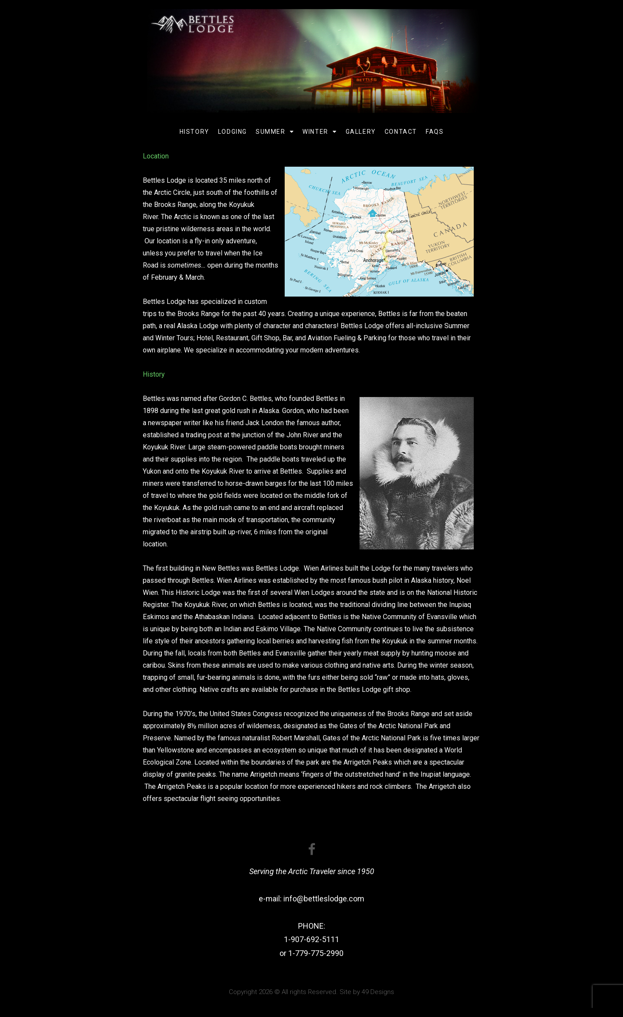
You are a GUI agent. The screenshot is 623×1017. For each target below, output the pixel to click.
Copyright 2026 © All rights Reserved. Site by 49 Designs (311, 992)
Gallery (361, 131)
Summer (275, 131)
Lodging (232, 131)
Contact (401, 131)
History (194, 131)
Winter (319, 131)
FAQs (434, 131)
